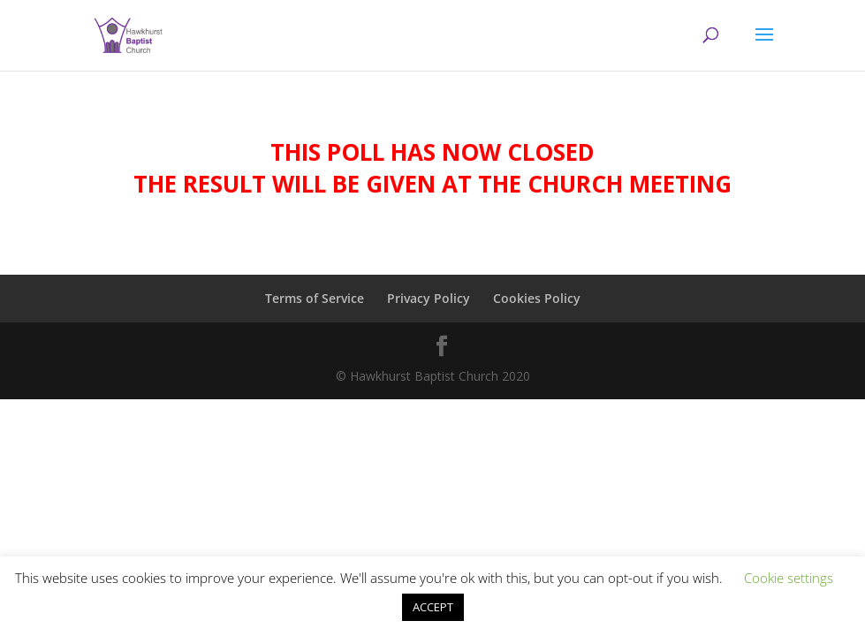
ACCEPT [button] (433, 607)
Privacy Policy (428, 298)
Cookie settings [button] (788, 578)
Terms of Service (314, 298)
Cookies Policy (536, 298)
